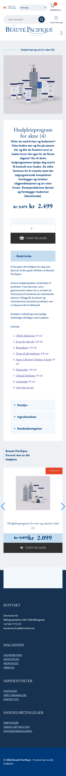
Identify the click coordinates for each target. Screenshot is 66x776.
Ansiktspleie (11, 659)
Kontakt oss (11, 699)
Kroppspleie (11, 663)
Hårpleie (9, 667)
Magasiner (14, 645)
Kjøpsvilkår (11, 722)
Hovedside (10, 691)
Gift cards (11, 49)
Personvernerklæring (18, 731)
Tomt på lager (36, 238)
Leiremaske (22, 382)
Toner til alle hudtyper (28, 354)
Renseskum (22, 348)
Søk (41, 19)
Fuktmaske (22, 370)
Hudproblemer (13, 655)
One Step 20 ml (25, 387)
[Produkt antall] (33, 228)
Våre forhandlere (15, 695)
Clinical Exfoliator (26, 376)
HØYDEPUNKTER (18, 681)
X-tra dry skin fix (25, 342)
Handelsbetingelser (23, 713)
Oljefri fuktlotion (25, 336)
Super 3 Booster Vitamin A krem (34, 359)
